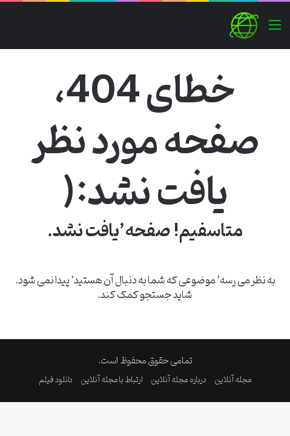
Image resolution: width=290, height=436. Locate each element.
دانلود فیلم (56, 380)
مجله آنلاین (233, 380)
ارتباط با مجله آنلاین (112, 380)
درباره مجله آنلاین (178, 380)
